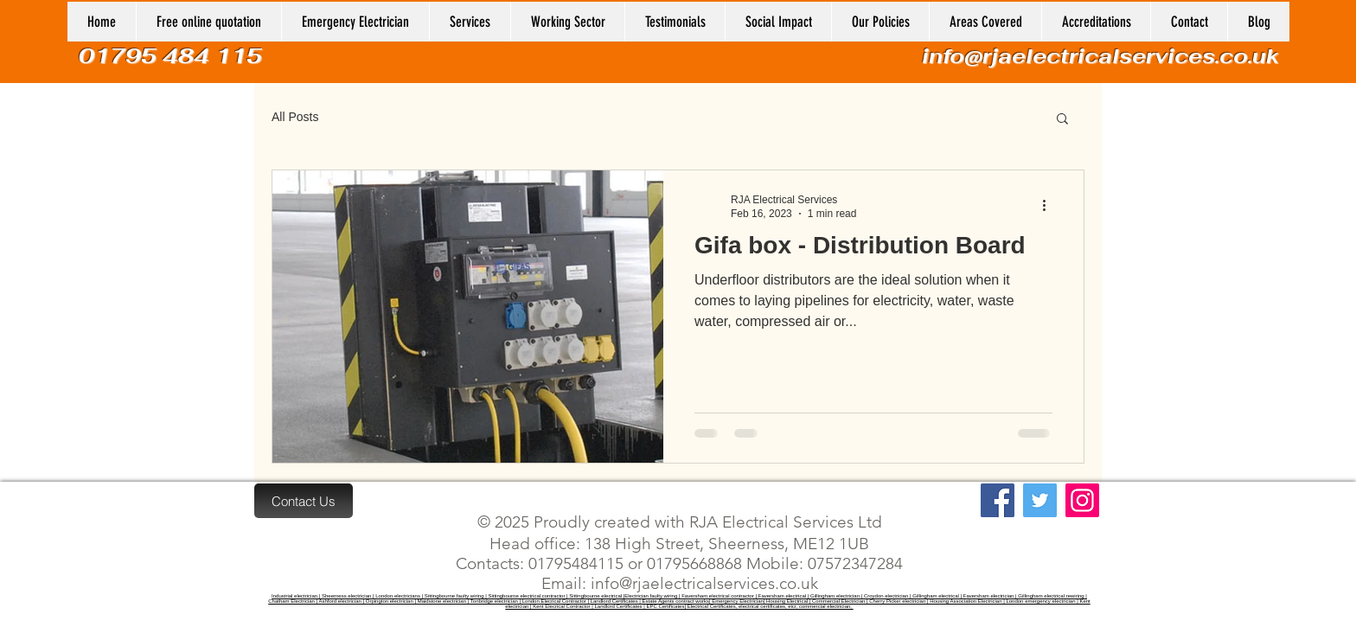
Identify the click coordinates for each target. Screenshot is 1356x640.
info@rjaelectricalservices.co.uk (1100, 55)
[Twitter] (1040, 500)
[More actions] (1049, 205)
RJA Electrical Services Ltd (783, 522)
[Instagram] (1082, 500)
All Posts (295, 117)
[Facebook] (997, 500)
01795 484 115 (173, 55)
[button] (567, 22)
